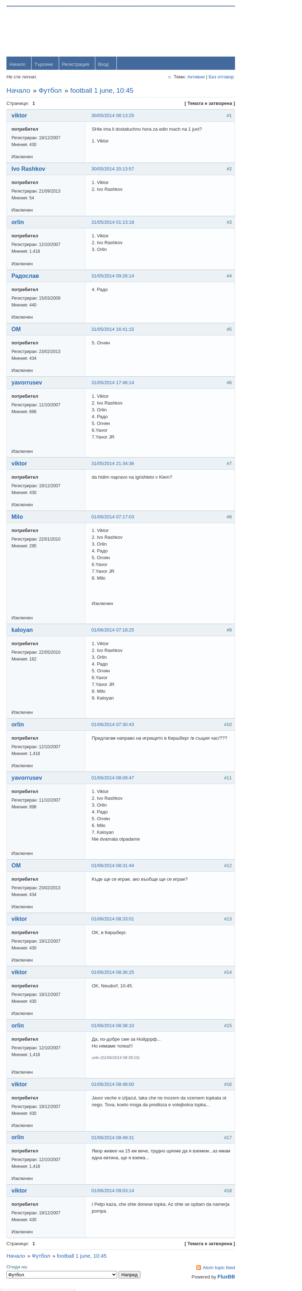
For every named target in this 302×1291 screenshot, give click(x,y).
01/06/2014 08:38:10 (113, 1026)
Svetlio (262, 294)
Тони (260, 196)
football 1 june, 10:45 (102, 91)
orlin (18, 223)
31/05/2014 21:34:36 (113, 464)
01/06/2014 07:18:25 (113, 630)
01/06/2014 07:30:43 (113, 725)
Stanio (262, 314)
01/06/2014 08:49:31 (113, 1138)
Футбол (51, 91)
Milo (18, 517)
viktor (20, 116)
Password (244, 50)
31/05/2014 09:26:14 (113, 276)
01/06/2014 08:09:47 (113, 778)
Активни (180, 77)
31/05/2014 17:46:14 (113, 383)
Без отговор (205, 77)
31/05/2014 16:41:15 (113, 330)
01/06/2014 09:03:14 (113, 1191)
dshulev (263, 215)
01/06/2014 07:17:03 (113, 517)
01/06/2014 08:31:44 (113, 866)
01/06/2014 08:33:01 (113, 919)
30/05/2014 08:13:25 (113, 116)
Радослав (26, 277)
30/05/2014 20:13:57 (113, 169)
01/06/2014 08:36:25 (113, 973)
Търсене (44, 65)
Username (244, 32)
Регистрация (76, 65)
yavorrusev (27, 383)
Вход (104, 65)
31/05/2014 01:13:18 (113, 223)
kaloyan (23, 631)
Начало (18, 65)
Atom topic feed (203, 1268)
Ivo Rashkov (29, 169)
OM (16, 330)
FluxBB (210, 1278)
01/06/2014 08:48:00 (113, 1085)
